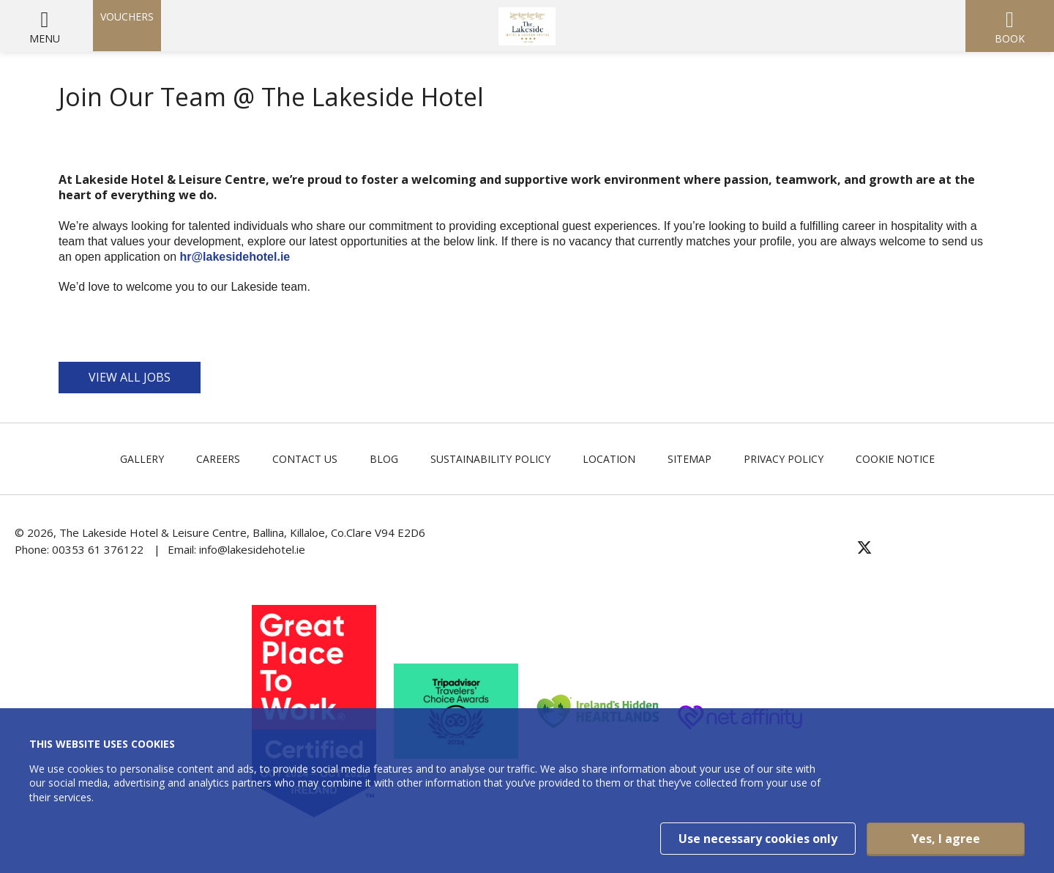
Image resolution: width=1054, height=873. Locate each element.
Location (609, 459)
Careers (218, 459)
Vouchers (127, 16)
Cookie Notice (895, 459)
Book (1010, 38)
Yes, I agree (945, 839)
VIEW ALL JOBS (130, 377)
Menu (44, 38)
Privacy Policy (783, 459)
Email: (183, 549)
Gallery (142, 459)
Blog (384, 459)
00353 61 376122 (97, 549)
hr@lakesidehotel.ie (236, 256)
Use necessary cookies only (758, 839)
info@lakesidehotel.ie (252, 549)
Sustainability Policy (490, 459)
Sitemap (689, 459)
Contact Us (304, 459)
